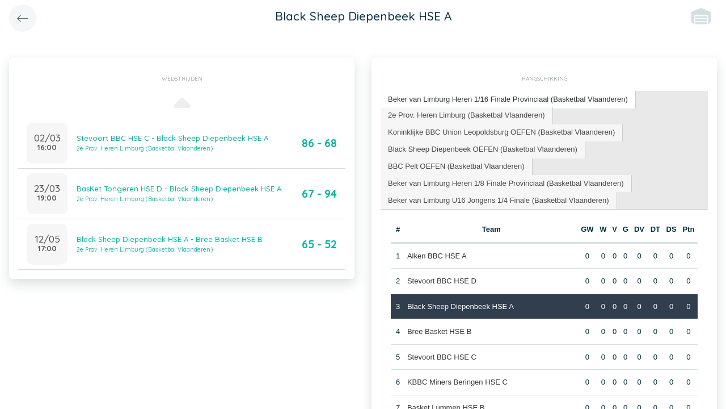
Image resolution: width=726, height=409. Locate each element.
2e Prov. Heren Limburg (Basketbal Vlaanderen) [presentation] (466, 115)
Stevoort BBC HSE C (441, 357)
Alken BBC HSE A (437, 256)
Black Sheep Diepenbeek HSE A (460, 306)
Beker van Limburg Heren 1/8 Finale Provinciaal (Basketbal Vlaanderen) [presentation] (506, 183)
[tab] (508, 99)
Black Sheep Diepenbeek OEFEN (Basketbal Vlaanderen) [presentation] (482, 149)
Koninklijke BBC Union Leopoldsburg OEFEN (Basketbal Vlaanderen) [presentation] (501, 132)
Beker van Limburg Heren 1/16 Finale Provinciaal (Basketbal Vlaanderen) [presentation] (508, 99)
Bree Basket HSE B (439, 331)
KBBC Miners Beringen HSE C (457, 382)
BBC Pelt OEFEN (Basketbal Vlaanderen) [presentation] (456, 166)
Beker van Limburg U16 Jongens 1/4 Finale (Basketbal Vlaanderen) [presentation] (498, 200)
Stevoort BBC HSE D (441, 281)
